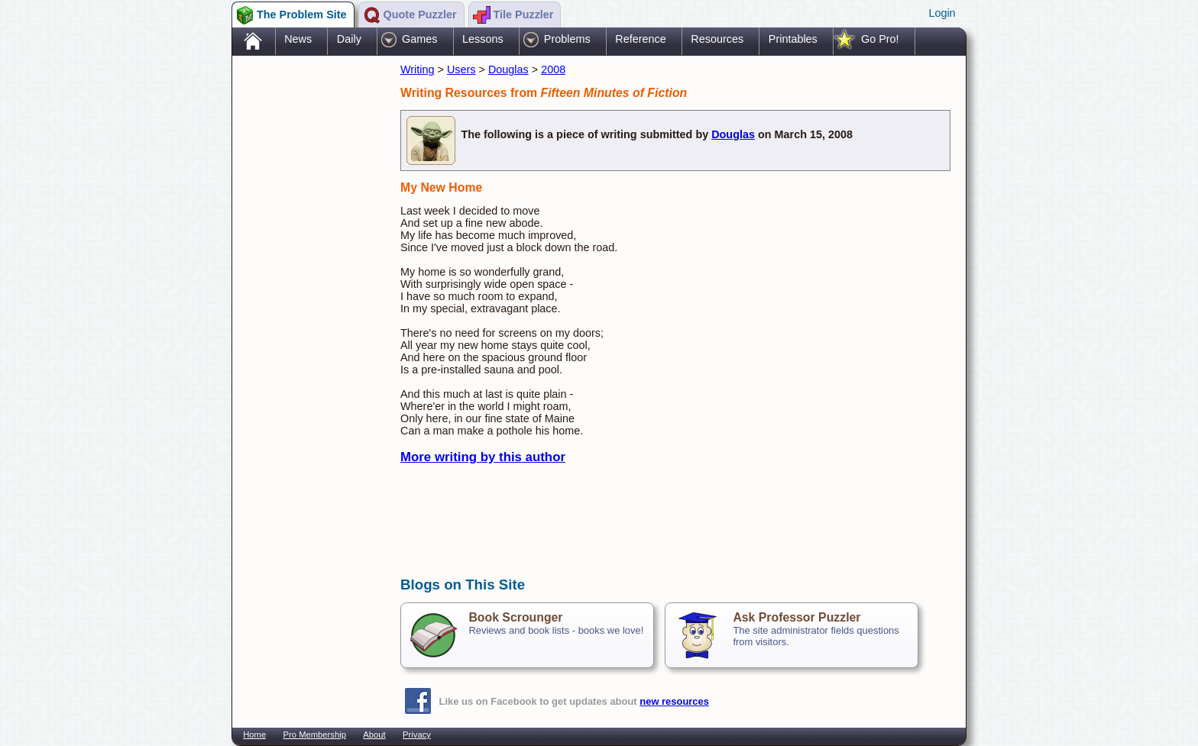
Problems (567, 39)
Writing (417, 69)
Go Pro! (880, 39)
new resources (674, 701)
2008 (553, 69)
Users (461, 69)
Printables (793, 39)
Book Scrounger (515, 617)
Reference (640, 39)
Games (419, 39)
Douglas (508, 69)
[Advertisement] (309, 300)
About (374, 734)
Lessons (482, 39)
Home (254, 734)
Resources (717, 39)
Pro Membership (314, 734)
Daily (349, 39)
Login (941, 13)
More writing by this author (482, 457)
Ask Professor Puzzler (796, 617)
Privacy (417, 734)
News (298, 39)
